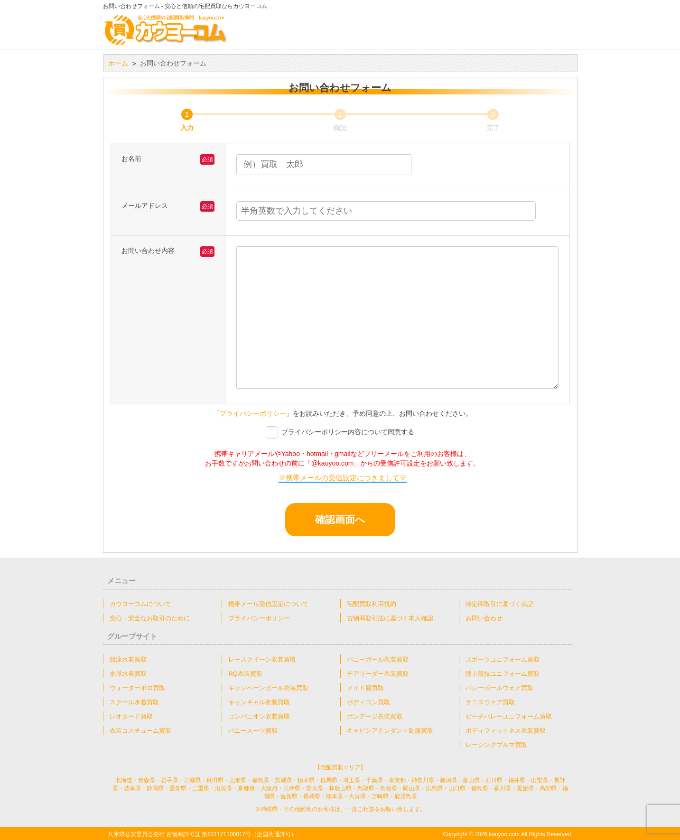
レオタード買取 (131, 715)
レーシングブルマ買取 (496, 744)
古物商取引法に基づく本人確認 (390, 617)
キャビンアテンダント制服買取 (390, 730)
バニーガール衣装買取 (378, 659)
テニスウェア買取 (490, 701)
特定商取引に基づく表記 (499, 603)
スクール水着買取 (134, 701)
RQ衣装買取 (245, 673)
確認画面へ (354, 519)
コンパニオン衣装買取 (259, 715)
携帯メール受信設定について (268, 603)
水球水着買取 (128, 673)
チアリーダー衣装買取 (378, 673)
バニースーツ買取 (253, 730)
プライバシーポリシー (253, 413)
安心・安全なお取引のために (150, 617)
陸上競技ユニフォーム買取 (503, 673)
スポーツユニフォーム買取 (503, 659)
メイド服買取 (365, 687)
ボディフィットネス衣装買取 (506, 730)
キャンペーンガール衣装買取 (268, 687)
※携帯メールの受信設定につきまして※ (343, 478)
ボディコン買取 (368, 701)
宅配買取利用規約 (371, 603)
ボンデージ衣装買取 (374, 715)
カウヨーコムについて (140, 603)
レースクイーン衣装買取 (262, 659)
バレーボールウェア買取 (499, 687)
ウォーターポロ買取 (137, 687)
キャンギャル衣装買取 (259, 701)
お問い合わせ (484, 617)
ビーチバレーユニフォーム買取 (509, 715)
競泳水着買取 (128, 659)
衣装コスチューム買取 (140, 730)
